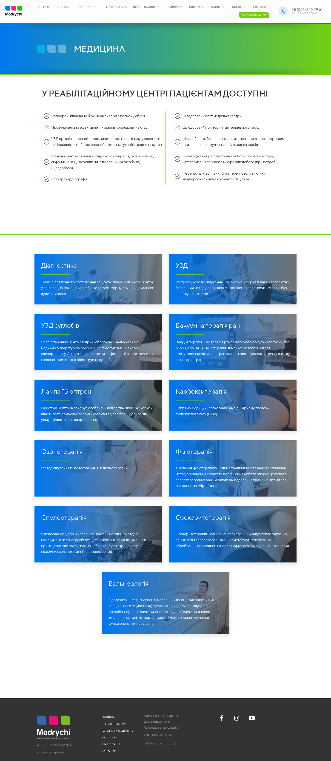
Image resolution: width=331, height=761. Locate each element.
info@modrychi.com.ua (160, 743)
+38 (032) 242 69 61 (306, 9)
